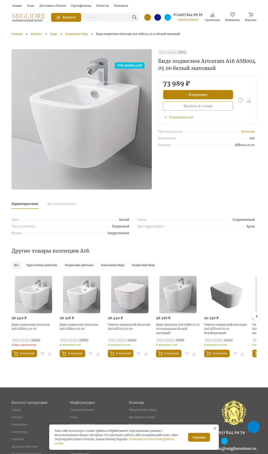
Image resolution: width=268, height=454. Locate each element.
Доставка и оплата (61, 204)
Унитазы (18, 439)
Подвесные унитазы (79, 265)
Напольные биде (112, 265)
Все (16, 265)
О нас (73, 417)
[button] (256, 316)
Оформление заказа (143, 410)
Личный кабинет (82, 410)
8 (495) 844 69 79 (188, 15)
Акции (16, 410)
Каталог (17, 417)
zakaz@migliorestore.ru (233, 448)
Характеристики (25, 204)
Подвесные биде (143, 265)
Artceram (248, 131)
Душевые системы (25, 446)
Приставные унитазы (41, 265)
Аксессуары (20, 432)
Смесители (19, 424)
